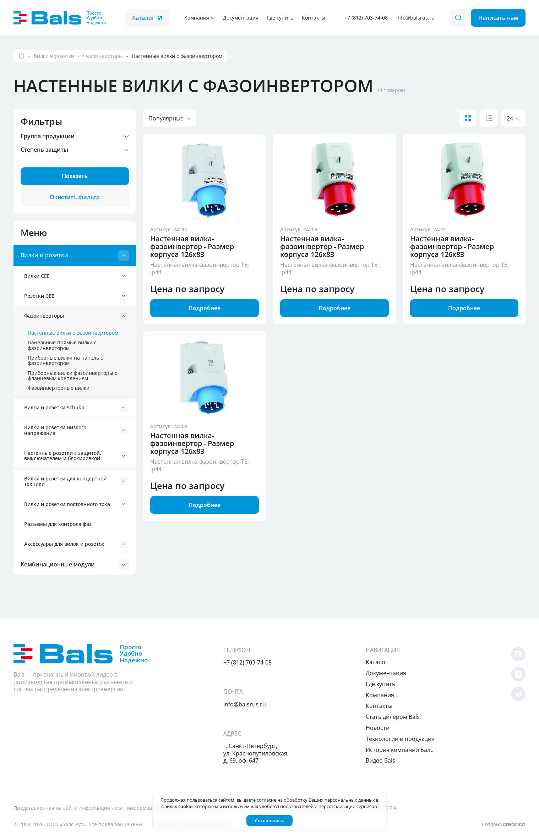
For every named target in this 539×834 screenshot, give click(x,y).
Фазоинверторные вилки (58, 387)
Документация (240, 17)
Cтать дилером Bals (393, 717)
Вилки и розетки (75, 255)
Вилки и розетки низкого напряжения (76, 430)
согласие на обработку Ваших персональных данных (316, 800)
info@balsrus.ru (415, 17)
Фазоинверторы (76, 316)
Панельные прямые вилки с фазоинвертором (62, 345)
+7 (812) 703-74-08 (366, 17)
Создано (504, 824)
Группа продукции (75, 136)
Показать (75, 176)
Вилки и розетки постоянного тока (76, 504)
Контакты (313, 17)
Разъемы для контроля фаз (58, 524)
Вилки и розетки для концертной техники (76, 481)
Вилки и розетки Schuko (76, 407)
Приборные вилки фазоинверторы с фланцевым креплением (72, 376)
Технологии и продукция (400, 739)
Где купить (280, 17)
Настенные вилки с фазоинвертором (73, 332)
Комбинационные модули (75, 564)
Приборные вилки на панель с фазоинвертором (65, 360)
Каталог (147, 18)
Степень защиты (75, 150)
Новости (378, 728)
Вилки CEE (76, 276)
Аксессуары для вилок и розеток (76, 544)
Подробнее (204, 308)
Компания (199, 17)
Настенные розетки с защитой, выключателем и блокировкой (76, 456)
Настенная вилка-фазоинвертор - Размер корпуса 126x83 (192, 246)
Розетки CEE (76, 296)
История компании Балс (399, 750)
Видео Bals (380, 760)
